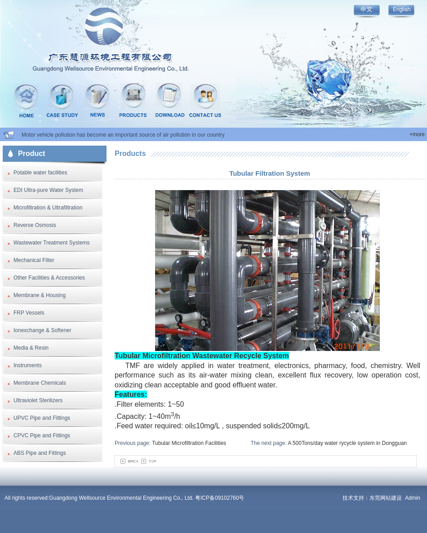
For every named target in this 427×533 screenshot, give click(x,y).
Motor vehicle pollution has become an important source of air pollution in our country (123, 135)
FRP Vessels (28, 313)
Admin (412, 498)
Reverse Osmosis (34, 225)
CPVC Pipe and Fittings (41, 435)
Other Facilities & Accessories (49, 278)
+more (417, 134)
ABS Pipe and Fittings (39, 453)
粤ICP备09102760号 (219, 498)
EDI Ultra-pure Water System (48, 190)
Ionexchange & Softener (42, 330)
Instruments (27, 365)
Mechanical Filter (33, 260)
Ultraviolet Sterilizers (37, 400)
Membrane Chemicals (39, 383)
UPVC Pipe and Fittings (41, 418)
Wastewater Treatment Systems (51, 243)
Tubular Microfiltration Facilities (189, 443)
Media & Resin (31, 348)
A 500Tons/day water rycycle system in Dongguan (347, 443)
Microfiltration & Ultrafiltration (47, 207)
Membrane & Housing (39, 295)
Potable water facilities (40, 172)
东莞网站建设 (385, 498)
